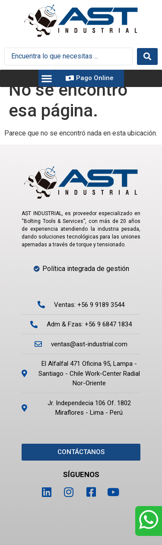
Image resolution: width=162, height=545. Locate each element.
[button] (46, 78)
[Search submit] (147, 56)
